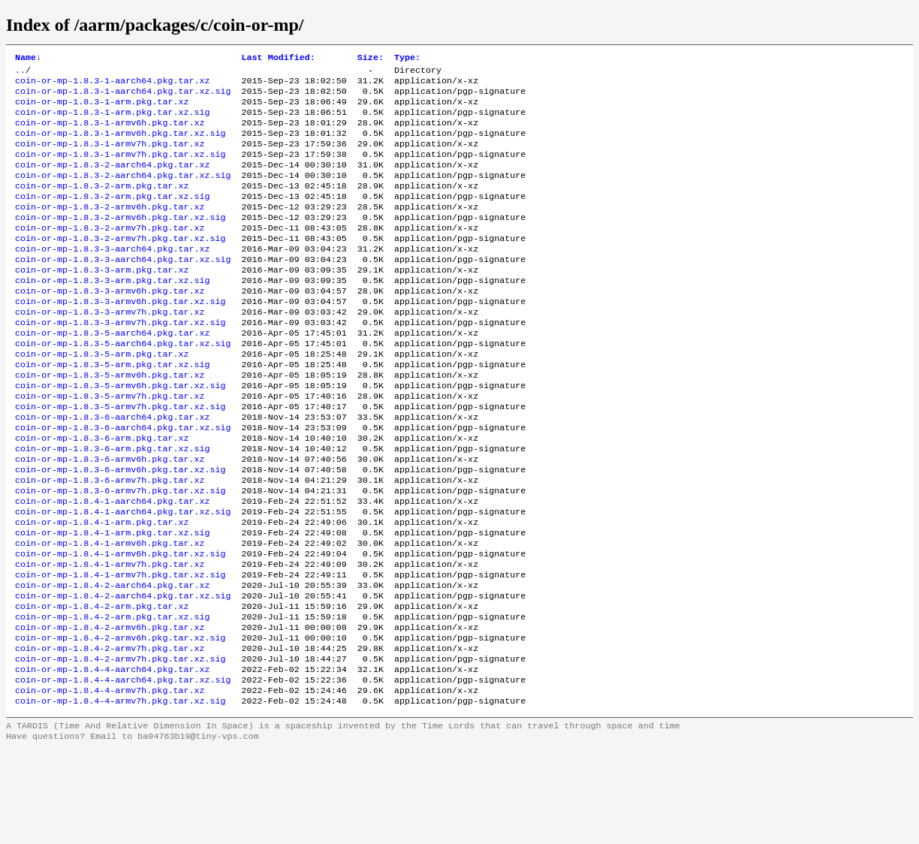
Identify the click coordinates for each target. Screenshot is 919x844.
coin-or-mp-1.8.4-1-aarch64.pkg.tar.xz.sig (123, 577)
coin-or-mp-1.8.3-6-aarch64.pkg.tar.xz (112, 469)
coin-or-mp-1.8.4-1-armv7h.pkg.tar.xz (109, 637)
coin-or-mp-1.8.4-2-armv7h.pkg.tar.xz (109, 734)
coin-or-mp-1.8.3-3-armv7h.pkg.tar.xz (109, 349)
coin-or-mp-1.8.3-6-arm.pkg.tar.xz (101, 493)
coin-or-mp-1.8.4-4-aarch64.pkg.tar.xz (112, 758)
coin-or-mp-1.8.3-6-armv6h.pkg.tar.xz (109, 517)
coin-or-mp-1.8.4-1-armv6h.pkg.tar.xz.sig (120, 625)
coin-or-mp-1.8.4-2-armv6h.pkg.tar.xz (109, 710)
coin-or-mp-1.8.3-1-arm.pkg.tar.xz (101, 109)
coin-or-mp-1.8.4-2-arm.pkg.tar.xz (101, 686)
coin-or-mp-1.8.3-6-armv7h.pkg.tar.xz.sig (120, 553)
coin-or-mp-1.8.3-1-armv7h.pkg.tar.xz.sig (120, 169)
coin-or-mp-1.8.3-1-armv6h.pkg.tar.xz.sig (120, 145)
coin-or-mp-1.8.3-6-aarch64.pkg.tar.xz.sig (123, 481)
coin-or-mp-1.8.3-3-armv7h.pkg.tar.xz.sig (120, 361)
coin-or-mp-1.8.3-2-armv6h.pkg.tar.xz (109, 229)
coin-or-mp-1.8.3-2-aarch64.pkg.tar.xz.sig (123, 193)
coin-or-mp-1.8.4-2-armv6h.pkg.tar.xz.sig (120, 722)
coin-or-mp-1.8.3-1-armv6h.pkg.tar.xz (109, 133)
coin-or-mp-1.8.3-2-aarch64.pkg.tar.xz (112, 181)
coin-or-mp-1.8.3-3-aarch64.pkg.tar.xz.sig (123, 289)
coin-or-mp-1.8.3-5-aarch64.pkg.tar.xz (112, 373)
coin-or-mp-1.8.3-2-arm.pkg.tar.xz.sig (112, 217)
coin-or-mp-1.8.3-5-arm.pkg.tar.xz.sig (112, 409)
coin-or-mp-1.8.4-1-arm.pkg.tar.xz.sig (112, 601)
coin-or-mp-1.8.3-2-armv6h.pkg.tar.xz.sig (120, 241)
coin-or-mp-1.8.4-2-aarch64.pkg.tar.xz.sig (123, 674)
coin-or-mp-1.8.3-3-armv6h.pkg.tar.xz (109, 325)
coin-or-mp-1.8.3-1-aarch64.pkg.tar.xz (112, 85)
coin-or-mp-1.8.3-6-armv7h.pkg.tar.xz (109, 541)
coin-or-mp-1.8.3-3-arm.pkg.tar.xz (101, 301)
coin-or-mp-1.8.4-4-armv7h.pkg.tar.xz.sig (120, 794)
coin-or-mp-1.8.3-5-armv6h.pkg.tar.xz (109, 421)
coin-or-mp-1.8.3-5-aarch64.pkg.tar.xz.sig (123, 385)
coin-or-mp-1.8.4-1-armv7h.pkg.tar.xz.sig (120, 650)
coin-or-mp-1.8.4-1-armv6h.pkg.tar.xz (109, 613)
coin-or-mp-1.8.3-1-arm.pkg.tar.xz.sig (112, 121)
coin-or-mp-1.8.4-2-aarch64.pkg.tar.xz (112, 662)
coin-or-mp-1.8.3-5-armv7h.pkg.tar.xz (109, 445)
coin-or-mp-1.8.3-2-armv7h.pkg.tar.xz (109, 253)
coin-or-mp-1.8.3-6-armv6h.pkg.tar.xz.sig (120, 529)
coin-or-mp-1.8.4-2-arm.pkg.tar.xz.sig (112, 698)
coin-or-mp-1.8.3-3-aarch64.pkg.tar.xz (112, 277)
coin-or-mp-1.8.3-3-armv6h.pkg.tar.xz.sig (120, 337)
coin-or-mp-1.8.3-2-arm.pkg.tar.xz (101, 205)
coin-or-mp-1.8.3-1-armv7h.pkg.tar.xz (109, 157)
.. (20, 73)
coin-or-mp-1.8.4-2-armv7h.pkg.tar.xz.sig (120, 746)
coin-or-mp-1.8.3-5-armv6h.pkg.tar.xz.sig (120, 433)
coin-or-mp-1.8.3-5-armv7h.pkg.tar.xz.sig (120, 457)
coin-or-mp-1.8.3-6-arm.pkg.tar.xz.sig (112, 505)
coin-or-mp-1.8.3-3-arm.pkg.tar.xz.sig (112, 313)
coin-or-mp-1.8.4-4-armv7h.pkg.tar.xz (109, 782)
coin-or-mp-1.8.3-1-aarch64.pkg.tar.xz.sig (123, 97)
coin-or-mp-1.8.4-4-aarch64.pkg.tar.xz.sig (123, 770)
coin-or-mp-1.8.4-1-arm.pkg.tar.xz (101, 589)
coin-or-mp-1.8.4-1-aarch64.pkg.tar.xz (112, 565)
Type (407, 59)
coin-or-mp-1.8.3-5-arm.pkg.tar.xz (101, 397)
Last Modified (278, 59)
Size (370, 59)
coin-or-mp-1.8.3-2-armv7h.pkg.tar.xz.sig (120, 265)
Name (28, 59)
